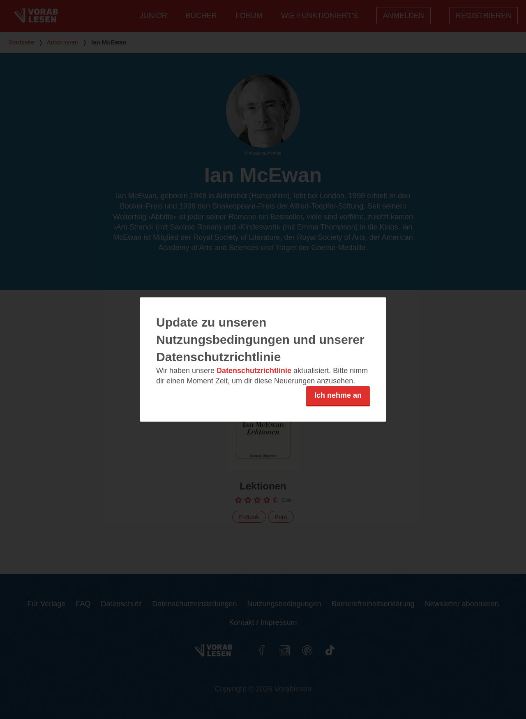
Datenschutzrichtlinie (254, 370)
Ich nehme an (338, 395)
